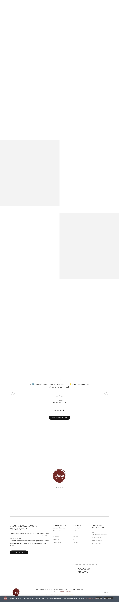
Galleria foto (56, 540)
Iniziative (75, 537)
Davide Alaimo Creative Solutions (65, 594)
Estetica (75, 531)
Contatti (75, 542)
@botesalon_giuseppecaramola (86, 564)
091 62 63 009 (97, 537)
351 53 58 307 (97, 540)
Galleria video (57, 542)
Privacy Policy (97, 543)
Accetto (99, 598)
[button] (57, 488)
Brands (75, 534)
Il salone (55, 534)
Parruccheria (76, 528)
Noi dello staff (57, 531)
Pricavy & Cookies (65, 591)
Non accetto (108, 598)
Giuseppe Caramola (59, 528)
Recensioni (56, 537)
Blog (74, 540)
